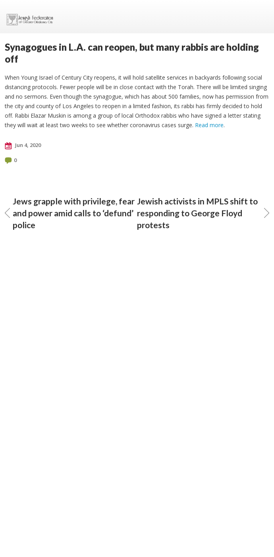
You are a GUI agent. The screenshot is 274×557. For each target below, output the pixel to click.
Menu (260, 17)
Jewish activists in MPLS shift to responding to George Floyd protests (203, 213)
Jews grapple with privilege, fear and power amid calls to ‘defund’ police (70, 213)
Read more (209, 125)
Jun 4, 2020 (23, 145)
